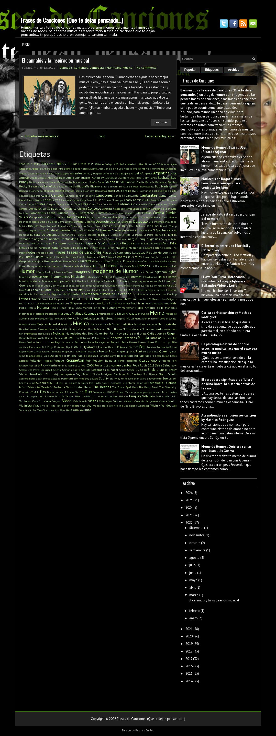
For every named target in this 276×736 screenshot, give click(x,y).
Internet (135, 277)
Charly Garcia (132, 200)
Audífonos (59, 178)
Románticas (102, 365)
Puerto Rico (107, 351)
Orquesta (24, 338)
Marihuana (114, 67)
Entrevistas (32, 243)
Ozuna (68, 338)
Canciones (104, 195)
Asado (33, 178)
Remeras (111, 360)
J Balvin (171, 277)
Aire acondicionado (69, 168)
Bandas (131, 182)
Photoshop (162, 342)
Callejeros (34, 195)
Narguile (152, 324)
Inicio (26, 44)
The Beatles (102, 387)
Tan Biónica (70, 383)
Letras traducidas (112, 299)
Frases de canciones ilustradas (124, 252)
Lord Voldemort (152, 299)
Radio (81, 356)
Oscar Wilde (37, 338)
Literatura (129, 299)
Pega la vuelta (64, 342)
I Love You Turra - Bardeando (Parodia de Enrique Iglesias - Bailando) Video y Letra (223, 281)
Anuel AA (137, 173)
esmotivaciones (76, 243)
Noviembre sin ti (127, 333)
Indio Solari (146, 272)
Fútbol (29, 257)
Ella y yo (82, 239)
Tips (42, 392)
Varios (159, 396)
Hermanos (57, 266)
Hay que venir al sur (39, 266)
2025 (90, 164)
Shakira (153, 369)
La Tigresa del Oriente (63, 294)
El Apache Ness (162, 230)
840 (121, 164)
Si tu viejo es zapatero (60, 374)
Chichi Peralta (150, 200)
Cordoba (23, 213)
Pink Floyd (47, 347)
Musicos (140, 324)
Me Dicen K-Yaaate (124, 313)
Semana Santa (71, 370)
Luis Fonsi (109, 303)
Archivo (233, 70)
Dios (97, 226)
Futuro (39, 257)
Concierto (69, 208)
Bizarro (95, 186)
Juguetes (110, 285)
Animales (76, 173)
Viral (36, 405)
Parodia (143, 338)
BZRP (135, 191)
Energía (132, 239)
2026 (98, 164)
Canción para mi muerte (80, 195)
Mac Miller (123, 303)
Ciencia (69, 204)
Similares (119, 374)
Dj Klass (130, 226)
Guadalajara (35, 261)
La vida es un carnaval (146, 294)
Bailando (62, 182)
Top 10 (79, 392)
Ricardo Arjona (149, 360)
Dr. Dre (23, 230)
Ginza (146, 257)
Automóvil (98, 178)
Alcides (85, 168)
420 (116, 164)
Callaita (23, 195)
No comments (146, 67)
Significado (83, 374)
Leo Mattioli (73, 299)
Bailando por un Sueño (83, 182)
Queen (164, 351)
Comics (172, 204)
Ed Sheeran (103, 230)
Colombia (125, 204)
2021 (189, 629)
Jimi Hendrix (78, 281)
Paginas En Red (144, 730)
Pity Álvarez (89, 347)
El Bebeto (90, 234)
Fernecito (98, 248)
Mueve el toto (27, 324)
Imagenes (81, 271)
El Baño (79, 234)
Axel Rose (136, 178)
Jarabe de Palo (38, 281)
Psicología (92, 351)
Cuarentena (86, 213)
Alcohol (93, 168)
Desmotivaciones (108, 221)
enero (193, 618)
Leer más (161, 122)
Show (23, 374)
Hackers (164, 261)
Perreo (133, 342)
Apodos (148, 173)
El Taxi (168, 234)
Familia (32, 248)
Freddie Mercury (157, 252)
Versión (37, 401)
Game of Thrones (55, 257)
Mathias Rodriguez (85, 313)
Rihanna (63, 365)
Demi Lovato (65, 221)
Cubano (120, 213)
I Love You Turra (63, 272)
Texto (78, 387)
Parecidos (130, 338)
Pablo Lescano (100, 338)
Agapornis (37, 168)
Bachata (164, 177)
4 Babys (107, 164)
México (71, 318)
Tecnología (155, 383)
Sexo (143, 370)
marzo (193, 595)
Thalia (87, 387)
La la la (128, 290)
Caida (173, 191)
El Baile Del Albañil (43, 234)
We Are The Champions (123, 405)
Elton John (95, 239)
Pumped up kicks (125, 351)
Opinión (161, 333)
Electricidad (68, 239)
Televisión (46, 387)
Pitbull (77, 347)
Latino (23, 299)
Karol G (171, 285)
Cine (77, 204)
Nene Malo (54, 329)
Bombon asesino (74, 191)
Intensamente (121, 277)
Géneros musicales (128, 257)
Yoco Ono (60, 410)
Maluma (43, 307)
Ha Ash (154, 261)
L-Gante (46, 290)
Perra (125, 342)
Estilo (136, 243)
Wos (174, 405)
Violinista (25, 405)
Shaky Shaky (167, 370)
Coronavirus (37, 213)
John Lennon (121, 281)
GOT (174, 257)
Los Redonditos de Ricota (50, 303)
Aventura (123, 178)
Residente (131, 360)
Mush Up (66, 324)
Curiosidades (56, 217)
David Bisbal (153, 217)
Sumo (31, 383)
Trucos (111, 392)
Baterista (160, 182)
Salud (167, 365)
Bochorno (24, 191)
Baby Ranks (150, 178)
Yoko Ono (72, 410)
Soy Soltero (91, 378)
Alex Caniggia (106, 168)
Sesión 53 (133, 370)
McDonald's (105, 313)
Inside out (25, 277)
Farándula (66, 248)
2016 (59, 164)
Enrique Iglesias (149, 239)
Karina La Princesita (153, 285)
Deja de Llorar (48, 221)
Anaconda (170, 168)
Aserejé (42, 178)
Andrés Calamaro (29, 173)
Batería (149, 182)
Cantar (163, 195)
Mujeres (42, 324)
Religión (98, 360)
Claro (92, 204)
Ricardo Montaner (29, 365)
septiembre (197, 550)
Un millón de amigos (105, 396)
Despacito (140, 221)
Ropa (136, 365)
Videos (93, 401)
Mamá (54, 308)
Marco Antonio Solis (149, 308)
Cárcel (22, 200)
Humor (27, 271)
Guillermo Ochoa (69, 261)
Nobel (41, 333)
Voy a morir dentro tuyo (71, 405)
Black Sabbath (109, 186)
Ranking (132, 356)
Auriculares (83, 178)
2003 (22, 164)
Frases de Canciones (84, 252)
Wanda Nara (100, 405)
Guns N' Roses (121, 261)
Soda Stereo (43, 378)
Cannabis (66, 67)
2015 (52, 164)
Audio (70, 178)
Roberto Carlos (76, 365)
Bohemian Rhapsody (42, 191)
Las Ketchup (169, 294)
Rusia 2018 (147, 365)
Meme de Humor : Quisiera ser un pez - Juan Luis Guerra (226, 448)
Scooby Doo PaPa (29, 370)
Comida (23, 208)
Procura (30, 351)
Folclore (147, 248)
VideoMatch (80, 401)
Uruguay (135, 396)
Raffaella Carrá (107, 356)
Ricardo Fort (169, 360)
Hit (152, 266)
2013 (37, 164)
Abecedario (131, 164)
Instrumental (40, 277)
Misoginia (120, 318)
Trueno (120, 392)
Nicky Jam (81, 329)
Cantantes (81, 67)
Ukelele (86, 396)
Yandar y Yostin (28, 410)
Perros (142, 342)
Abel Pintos (145, 164)
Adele (173, 164)
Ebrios (91, 230)
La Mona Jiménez (155, 290)
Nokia (48, 333)
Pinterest (59, 347)
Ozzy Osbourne (82, 338)
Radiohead (92, 356)
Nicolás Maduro (97, 329)
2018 (76, 164)
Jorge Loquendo (140, 281)
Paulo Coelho (27, 342)
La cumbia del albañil (96, 290)
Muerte (152, 318)
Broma (127, 191)
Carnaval (66, 200)
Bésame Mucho (67, 186)
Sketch (162, 374)
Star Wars (140, 378)
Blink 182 (124, 186)
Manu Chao (74, 308)
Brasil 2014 (114, 191)
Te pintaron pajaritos (134, 383)
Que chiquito (150, 351)
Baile (100, 182)
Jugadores (98, 285)
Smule (172, 374)
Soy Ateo (79, 378)
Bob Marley (162, 186)
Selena (57, 370)
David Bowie (169, 217)
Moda (130, 318)
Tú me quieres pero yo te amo (143, 392)
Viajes (56, 401)
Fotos (31, 252)
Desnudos (127, 221)
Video (67, 400)
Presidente (163, 347)
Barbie (140, 182)
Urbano (123, 396)
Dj (123, 226)
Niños (127, 329)
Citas (84, 204)
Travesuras (99, 392)
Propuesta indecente (74, 351)
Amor (141, 168)
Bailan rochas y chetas (43, 182)
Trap (88, 391)
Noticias (59, 333)
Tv (63, 396)
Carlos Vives (51, 200)
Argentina (161, 172)
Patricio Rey (169, 338)
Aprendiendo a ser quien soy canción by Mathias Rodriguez (228, 417)
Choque (51, 204)
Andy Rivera (47, 173)
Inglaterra (160, 272)
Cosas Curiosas (57, 213)
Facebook (156, 243)
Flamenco (135, 248)
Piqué (68, 347)
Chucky (60, 204)
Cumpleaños (37, 217)
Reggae (59, 360)
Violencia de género (146, 401)
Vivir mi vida (48, 405)
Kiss (21, 290)
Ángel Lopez (62, 173)
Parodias (155, 338)
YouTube (86, 410)
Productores (43, 351)
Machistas (138, 303)
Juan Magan (36, 285)
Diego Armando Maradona (54, 226)
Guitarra (85, 261)
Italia (161, 277)
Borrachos (101, 191)
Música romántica (121, 324)
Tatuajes (83, 383)
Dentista (79, 221)
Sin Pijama (150, 374)
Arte (173, 173)
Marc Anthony (111, 308)
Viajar (47, 401)
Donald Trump (168, 226)
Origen (171, 333)
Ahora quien (50, 168)
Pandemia (116, 338)
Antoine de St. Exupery (116, 173)
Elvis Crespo (108, 239)
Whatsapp (143, 405)
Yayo (39, 410)
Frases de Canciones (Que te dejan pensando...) (71, 20)
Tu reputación (35, 396)
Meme (157, 312)
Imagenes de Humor (114, 271)
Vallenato (148, 396)
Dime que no (78, 226)
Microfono (107, 318)
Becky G (24, 186)
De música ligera (29, 221)
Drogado (32, 230)
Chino (30, 204)
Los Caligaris (169, 299)
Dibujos (33, 226)
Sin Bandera (134, 374)
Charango (117, 200)
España (91, 243)
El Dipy (102, 234)
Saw (173, 365)
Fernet (110, 248)
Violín (172, 401)
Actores (165, 164)
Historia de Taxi (127, 266)
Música (128, 67)
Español (102, 243)
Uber (78, 396)
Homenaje (161, 266)
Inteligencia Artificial (99, 277)
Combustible (140, 204)
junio (192, 573)
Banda (120, 182)
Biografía (83, 186)
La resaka (40, 294)
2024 (189, 507)
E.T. (85, 230)
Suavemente (154, 378)
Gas (68, 257)
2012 (29, 164)
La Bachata (59, 290)
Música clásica (99, 324)
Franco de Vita (44, 252)
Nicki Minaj (68, 329)
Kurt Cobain (32, 290)
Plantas (102, 347)
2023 (83, 164)
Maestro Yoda (161, 303)
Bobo (173, 186)
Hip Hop (97, 266)
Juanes (70, 285)
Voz (89, 405)
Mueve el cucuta (166, 318)
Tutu (57, 396)
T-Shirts (57, 383)
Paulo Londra (45, 342)
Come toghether (158, 204)
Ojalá (143, 333)
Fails (166, 243)
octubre (194, 543)
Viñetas (128, 401)
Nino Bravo (114, 329)
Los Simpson (73, 303)
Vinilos (118, 401)
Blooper (135, 186)
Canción (57, 195)
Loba (139, 299)
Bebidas (172, 182)
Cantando (132, 195)
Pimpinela (35, 347)
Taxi (91, 383)
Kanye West (122, 285)
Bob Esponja (147, 186)
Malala (31, 308)
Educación (119, 230)
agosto (194, 557)
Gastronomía (90, 257)
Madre (149, 303)
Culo (138, 213)
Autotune (111, 178)
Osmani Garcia (54, 338)
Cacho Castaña (160, 191)
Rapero (149, 356)
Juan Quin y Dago (55, 285)
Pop (142, 346)
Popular (190, 70)
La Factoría (116, 290)
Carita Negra (34, 200)
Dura (80, 230)
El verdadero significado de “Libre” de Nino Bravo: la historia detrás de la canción (228, 383)
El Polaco (136, 234)
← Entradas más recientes (39, 136)
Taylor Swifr (101, 383)
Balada (110, 182)
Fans (55, 248)
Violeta (163, 401)
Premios (151, 347)
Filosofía (121, 248)
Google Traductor (160, 257)
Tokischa (69, 392)
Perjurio (115, 342)
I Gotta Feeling (44, 272)
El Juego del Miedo (119, 234)
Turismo (49, 396)
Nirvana (136, 329)
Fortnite (158, 248)
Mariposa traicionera (45, 313)
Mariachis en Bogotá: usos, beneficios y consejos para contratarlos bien (221, 183)
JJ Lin (90, 281)
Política (133, 347)
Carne (76, 200)
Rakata (121, 356)
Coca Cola (102, 204)
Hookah (172, 266)
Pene (91, 342)
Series (122, 370)
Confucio (82, 208)
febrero (194, 611)
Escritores (60, 243)
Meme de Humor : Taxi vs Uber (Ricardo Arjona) (224, 149)
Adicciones (25, 168)
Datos (141, 217)
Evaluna (145, 243)
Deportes (90, 221)
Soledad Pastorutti (62, 378)
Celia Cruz (86, 200)
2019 (189, 644)
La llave (139, 290)
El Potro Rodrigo (153, 234)
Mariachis (170, 308)
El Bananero (65, 234)
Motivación (141, 318)
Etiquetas (212, 70)
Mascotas (64, 313)
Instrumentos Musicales (68, 277)
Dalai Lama (94, 217)
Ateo (50, 178)
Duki (73, 230)
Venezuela (170, 396)
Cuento (129, 213)
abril (192, 587)
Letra (86, 298)
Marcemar (128, 308)
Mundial (54, 324)
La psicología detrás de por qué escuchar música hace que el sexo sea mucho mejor (229, 348)
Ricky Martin (49, 365)
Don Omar (152, 226)
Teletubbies (34, 387)
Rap (141, 356)
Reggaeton (74, 360)
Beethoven (37, 186)
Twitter (69, 396)
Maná (62, 308)
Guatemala (51, 261)
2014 (44, 164)
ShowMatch (36, 374)
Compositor (97, 67)
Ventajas (25, 401)
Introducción (150, 277)
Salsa (158, 365)
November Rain (105, 333)
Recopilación (162, 356)
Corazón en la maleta (163, 208)
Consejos (94, 208)
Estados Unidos (120, 243)
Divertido (116, 226)
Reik (88, 360)
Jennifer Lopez (56, 281)
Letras (96, 299)
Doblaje (140, 226)
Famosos (45, 248)
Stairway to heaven (121, 378)
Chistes (40, 204)
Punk (139, 351)
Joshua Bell (156, 281)
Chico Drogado (168, 200)
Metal (50, 318)
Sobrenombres (27, 378)
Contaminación (141, 208)
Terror (69, 387)
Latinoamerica (38, 299)
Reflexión (36, 360)
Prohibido (56, 351)
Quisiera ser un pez (63, 356)
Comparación (37, 208)
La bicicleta (75, 290)
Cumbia (158, 213)
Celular (98, 200)
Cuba (111, 213)
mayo (193, 580)
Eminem (121, 239)
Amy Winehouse (155, 168)
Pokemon (122, 347)
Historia (110, 265)
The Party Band (148, 387)
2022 (189, 522)
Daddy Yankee (76, 217)
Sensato (85, 370)
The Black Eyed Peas (125, 387)
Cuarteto (101, 213)
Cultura (147, 213)
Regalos (48, 360)
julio (192, 565)
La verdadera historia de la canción (105, 294)
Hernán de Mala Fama (77, 266)
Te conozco (115, 383)
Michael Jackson (88, 318)
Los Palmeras (27, 303)
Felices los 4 (82, 248)
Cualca (73, 213)
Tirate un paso (55, 392)
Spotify (103, 378)
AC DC (156, 164)
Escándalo (46, 243)
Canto (172, 195)
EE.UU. (130, 230)
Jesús (67, 281)
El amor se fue (143, 230)
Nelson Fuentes (38, 329)
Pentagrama (102, 342)
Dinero (90, 226)
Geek (111, 257)
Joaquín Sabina (103, 281)
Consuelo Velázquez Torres (117, 208)
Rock (89, 364)
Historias (143, 266)
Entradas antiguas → (160, 136)
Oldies (151, 333)
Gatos (103, 257)
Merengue (41, 318)
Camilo (45, 195)
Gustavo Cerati (140, 261)
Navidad (24, 329)
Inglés (172, 272)
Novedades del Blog (80, 333)
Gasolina (77, 257)
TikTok (34, 392)
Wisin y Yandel (160, 405)
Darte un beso (129, 217)
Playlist (112, 347)
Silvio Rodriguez (102, 374)
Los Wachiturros (92, 303)
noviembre (197, 535)
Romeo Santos (121, 365)
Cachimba (145, 191)
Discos (105, 226)
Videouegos (105, 401)
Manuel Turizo (91, 308)
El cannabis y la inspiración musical (55, 60)
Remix (121, 360)
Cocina (113, 204)
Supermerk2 (44, 383)
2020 (189, 636)
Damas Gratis (111, 217)
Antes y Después (92, 173)
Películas (80, 342)
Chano (107, 200)
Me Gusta (143, 313)
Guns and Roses (101, 261)
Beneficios (51, 186)
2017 (68, 164)
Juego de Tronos (83, 285)
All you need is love (126, 168)
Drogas (42, 230)
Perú (151, 342)
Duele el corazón (58, 230)
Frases (60, 252)
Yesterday (48, 410)
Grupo (23, 261)
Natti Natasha (167, 324)
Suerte (167, 378)
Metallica (60, 318)
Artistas (24, 178)
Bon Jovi (89, 191)
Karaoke (135, 285)
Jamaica (24, 281)
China (22, 204)
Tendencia (59, 387)
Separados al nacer (104, 370)
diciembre (196, 528)
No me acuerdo (152, 329)
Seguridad (46, 370)
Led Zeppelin (56, 299)
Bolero (59, 191)
